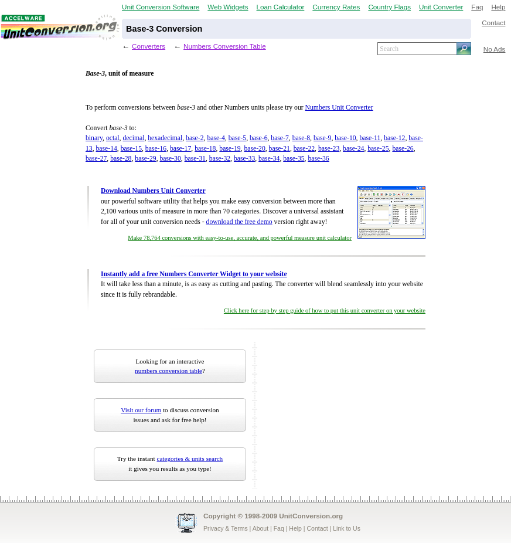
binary (94, 138)
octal (113, 138)
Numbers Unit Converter (339, 107)
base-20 (254, 148)
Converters (148, 46)
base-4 (215, 138)
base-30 (169, 158)
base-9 (322, 138)
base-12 (394, 138)
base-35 (293, 158)
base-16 (155, 148)
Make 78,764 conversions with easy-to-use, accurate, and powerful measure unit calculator (240, 238)
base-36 (318, 158)
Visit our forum (141, 409)
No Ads (494, 49)
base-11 (369, 138)
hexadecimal (165, 138)
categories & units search (189, 458)
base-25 (378, 148)
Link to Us (346, 528)
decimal (133, 138)
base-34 (269, 158)
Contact (493, 22)
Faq (477, 7)
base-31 (195, 158)
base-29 (145, 158)
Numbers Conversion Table (224, 46)
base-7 (279, 138)
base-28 (120, 158)
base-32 (219, 158)
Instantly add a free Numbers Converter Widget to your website (194, 274)
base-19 (229, 148)
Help (498, 7)
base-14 (106, 148)
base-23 (328, 148)
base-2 (194, 138)
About (260, 528)
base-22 (304, 148)
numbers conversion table (168, 370)
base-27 (96, 158)
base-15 (131, 148)
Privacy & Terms (225, 528)
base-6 (258, 138)
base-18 (205, 148)
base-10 (345, 138)
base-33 (244, 158)
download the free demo (239, 222)
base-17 (180, 148)
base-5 (237, 138)
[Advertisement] (333, 415)
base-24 (353, 148)
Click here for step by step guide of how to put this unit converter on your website (324, 310)
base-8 (301, 138)
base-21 (279, 148)
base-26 (402, 148)
